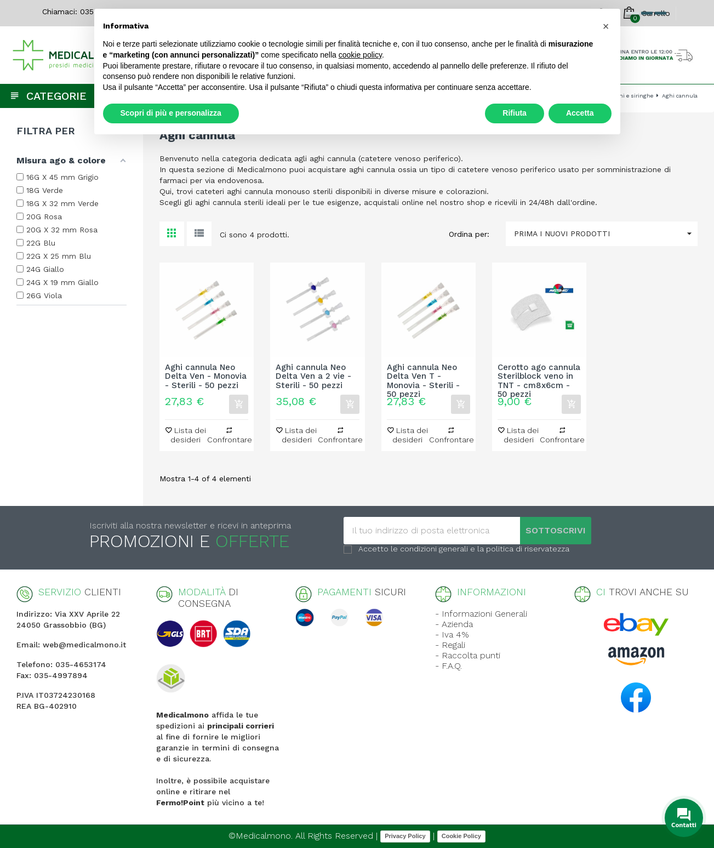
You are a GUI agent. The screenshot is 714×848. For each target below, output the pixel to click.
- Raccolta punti (467, 655)
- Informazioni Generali (481, 613)
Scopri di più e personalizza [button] (171, 113)
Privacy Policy (405, 836)
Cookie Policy (461, 836)
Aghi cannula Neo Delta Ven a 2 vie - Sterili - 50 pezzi (313, 376)
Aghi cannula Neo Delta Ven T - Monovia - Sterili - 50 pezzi (423, 376)
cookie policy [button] (360, 54)
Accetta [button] (580, 113)
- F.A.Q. (448, 666)
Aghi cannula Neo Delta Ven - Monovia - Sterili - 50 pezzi (206, 376)
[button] (606, 26)
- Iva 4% (452, 634)
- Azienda (454, 624)
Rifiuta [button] (514, 113)
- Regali (450, 645)
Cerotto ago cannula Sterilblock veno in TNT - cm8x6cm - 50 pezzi (539, 376)
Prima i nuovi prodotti (606, 233)
